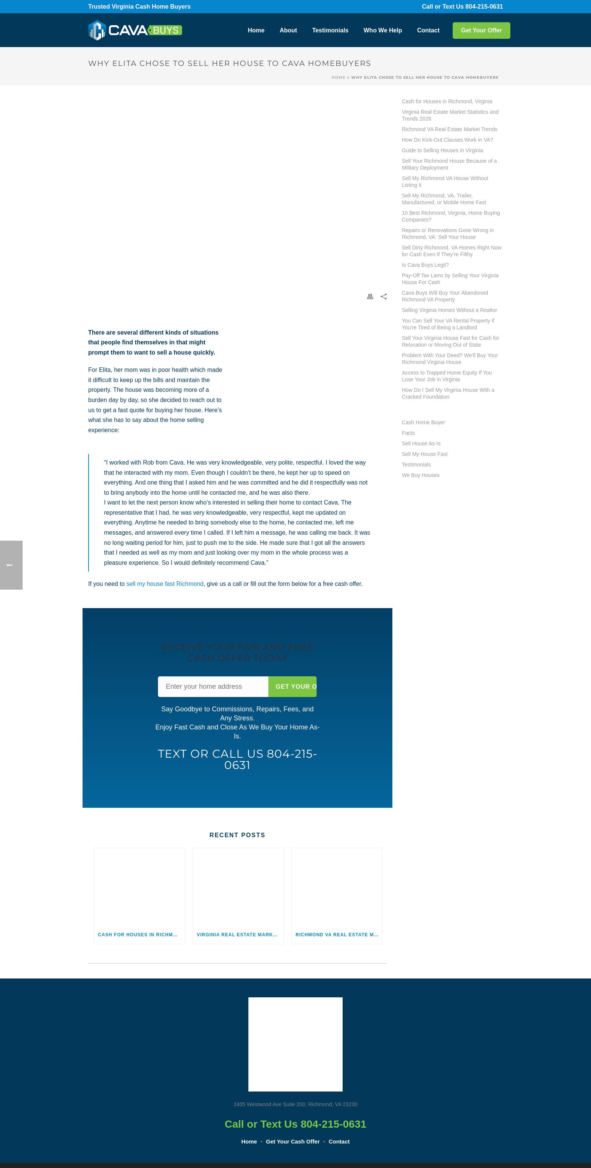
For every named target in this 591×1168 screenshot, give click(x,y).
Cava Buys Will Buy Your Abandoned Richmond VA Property (445, 296)
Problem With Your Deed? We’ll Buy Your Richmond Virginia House (450, 358)
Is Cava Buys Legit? (425, 265)
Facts (408, 433)
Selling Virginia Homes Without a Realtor (449, 310)
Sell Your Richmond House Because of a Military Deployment (449, 164)
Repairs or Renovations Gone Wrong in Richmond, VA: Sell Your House (448, 233)
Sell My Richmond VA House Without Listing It (445, 181)
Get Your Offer (481, 30)
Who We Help (383, 30)
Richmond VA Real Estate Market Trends (339, 934)
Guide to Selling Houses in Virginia (442, 150)
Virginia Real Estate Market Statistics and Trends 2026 (240, 934)
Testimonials (330, 30)
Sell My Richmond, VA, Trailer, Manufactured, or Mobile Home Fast (444, 199)
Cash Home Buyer (423, 422)
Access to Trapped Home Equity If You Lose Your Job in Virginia (447, 376)
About (288, 30)
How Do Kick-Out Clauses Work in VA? (447, 140)
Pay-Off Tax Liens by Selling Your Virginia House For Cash (450, 278)
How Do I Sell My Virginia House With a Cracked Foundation (448, 393)
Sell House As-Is (421, 443)
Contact (428, 30)
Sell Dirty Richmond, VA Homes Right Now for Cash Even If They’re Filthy (451, 251)
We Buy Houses (420, 475)
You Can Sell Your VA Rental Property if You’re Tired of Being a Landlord (448, 324)
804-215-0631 (489, 6)
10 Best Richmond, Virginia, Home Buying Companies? (451, 216)
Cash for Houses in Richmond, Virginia (141, 934)
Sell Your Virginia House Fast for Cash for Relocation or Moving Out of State (450, 341)
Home (256, 30)
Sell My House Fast (424, 454)
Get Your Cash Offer (293, 1141)
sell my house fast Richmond (165, 584)
